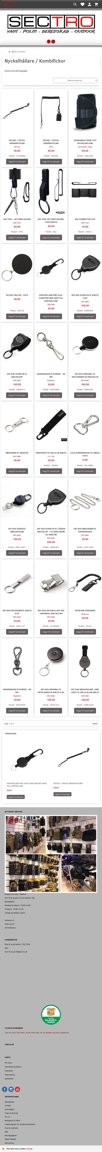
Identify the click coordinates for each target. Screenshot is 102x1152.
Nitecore (85, 614)
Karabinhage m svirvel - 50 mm (17, 691)
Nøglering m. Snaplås (17, 452)
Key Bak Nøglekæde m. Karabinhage (85, 530)
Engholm (51, 380)
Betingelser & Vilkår (12, 1120)
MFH (51, 146)
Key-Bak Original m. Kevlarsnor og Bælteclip (85, 375)
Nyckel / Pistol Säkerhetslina (17, 142)
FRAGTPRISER (10, 1139)
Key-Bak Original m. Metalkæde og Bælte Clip (51, 691)
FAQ (6, 1132)
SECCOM (51, 304)
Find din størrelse (11, 1128)
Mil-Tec (17, 146)
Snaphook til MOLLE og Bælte (51, 452)
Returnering (9, 1143)
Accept (29, 1149)
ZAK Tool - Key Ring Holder (17, 219)
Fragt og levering (11, 1113)
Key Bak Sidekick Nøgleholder (17, 530)
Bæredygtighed (10, 1135)
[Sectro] (51, 24)
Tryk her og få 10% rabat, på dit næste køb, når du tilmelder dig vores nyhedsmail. (37, 1032)
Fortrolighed (9, 1109)
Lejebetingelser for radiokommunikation (20, 1124)
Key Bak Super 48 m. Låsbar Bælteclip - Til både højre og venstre (51, 531)
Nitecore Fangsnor (85, 610)
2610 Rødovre (10, 928)
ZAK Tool (17, 222)
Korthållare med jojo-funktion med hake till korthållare (51, 298)
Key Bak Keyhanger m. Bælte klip (17, 612)
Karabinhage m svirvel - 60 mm (51, 375)
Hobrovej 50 (9, 924)
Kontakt (8, 1105)
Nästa (95, 723)
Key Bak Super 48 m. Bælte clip (85, 296)
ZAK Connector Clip (85, 219)
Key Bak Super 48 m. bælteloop (17, 375)
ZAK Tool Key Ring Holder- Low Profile (51, 220)
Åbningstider (9, 1102)
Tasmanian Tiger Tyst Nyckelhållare (85, 142)
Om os (7, 1117)
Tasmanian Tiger (85, 146)
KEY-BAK (85, 301)
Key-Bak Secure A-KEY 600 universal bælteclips (51, 612)
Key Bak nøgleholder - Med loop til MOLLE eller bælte (85, 691)
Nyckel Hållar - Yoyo (17, 295)
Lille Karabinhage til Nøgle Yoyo (85, 454)
